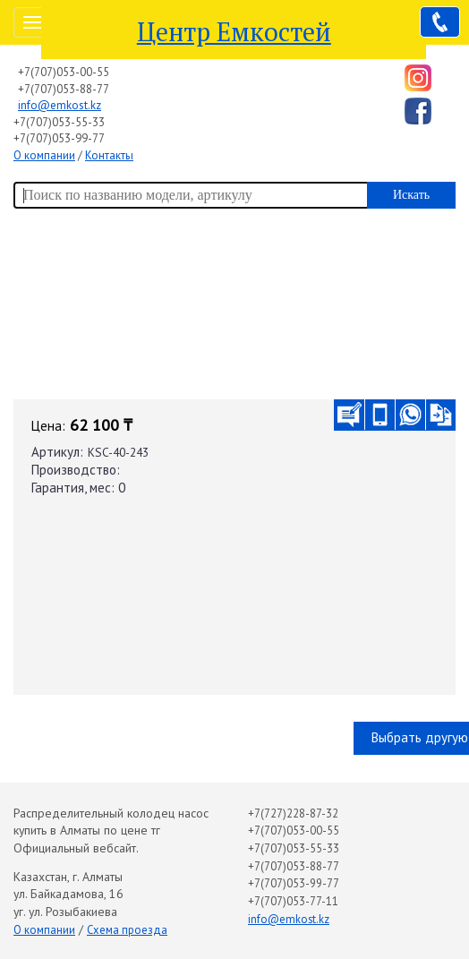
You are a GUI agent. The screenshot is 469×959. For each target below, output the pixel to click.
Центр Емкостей (234, 31)
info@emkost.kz (59, 105)
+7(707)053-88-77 (63, 89)
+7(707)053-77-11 (293, 901)
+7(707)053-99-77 (59, 138)
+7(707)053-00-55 (63, 72)
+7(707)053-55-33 (59, 122)
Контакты (109, 155)
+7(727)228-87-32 (293, 813)
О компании (44, 155)
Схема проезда (127, 930)
